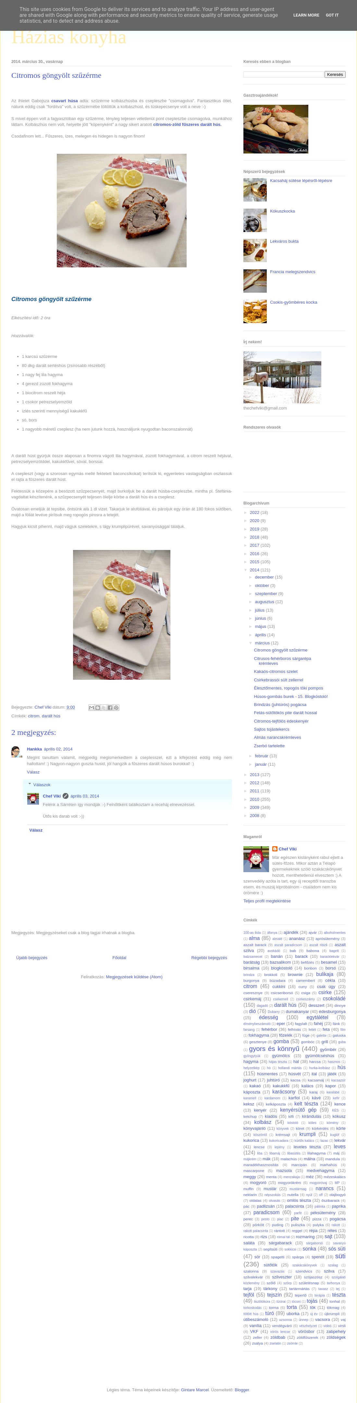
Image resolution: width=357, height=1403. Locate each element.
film (343, 1029)
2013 (255, 774)
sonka (309, 1248)
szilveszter (282, 1277)
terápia (319, 1295)
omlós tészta (299, 1200)
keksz (248, 1104)
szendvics (303, 1271)
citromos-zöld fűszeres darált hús (186, 124)
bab (293, 950)
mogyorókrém (289, 1182)
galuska (339, 1035)
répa (313, 1230)
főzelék (285, 1035)
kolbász (262, 1122)
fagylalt (301, 1023)
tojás (312, 1301)
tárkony (270, 1288)
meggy (249, 1176)
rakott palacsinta (255, 1231)
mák (267, 1158)
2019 (255, 529)
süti (340, 1256)
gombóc (308, 1042)
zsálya (257, 1343)
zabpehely (336, 1331)
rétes (332, 1230)
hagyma (250, 1061)
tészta (339, 1295)
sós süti (337, 1248)
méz (310, 1176)
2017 (255, 545)
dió (252, 1011)
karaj (313, 1092)
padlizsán (266, 1206)
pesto (265, 1219)
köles (312, 1123)
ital (314, 1073)
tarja (247, 1288)
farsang (249, 1029)
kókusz (339, 1116)
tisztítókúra (262, 1301)
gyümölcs (281, 1055)
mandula (332, 1159)
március (263, 642)
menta (271, 1177)
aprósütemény (327, 938)
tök (312, 1307)
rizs (264, 1236)
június (261, 618)
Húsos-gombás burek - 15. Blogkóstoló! (291, 696)
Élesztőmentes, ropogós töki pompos (288, 688)
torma (274, 1307)
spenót (318, 1256)
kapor (330, 1085)
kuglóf (334, 1135)
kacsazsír (338, 1080)
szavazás (277, 1271)
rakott (336, 1225)
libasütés (294, 1153)
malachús (288, 1159)
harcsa (315, 1061)
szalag (333, 1265)
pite (295, 1218)
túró (269, 1313)
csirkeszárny (305, 999)
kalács (308, 1085)
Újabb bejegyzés (31, 957)
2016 (255, 553)
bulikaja (324, 974)
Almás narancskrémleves (277, 737)
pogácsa (338, 1218)
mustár (270, 1188)
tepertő (300, 1295)
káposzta (251, 1092)
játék (331, 1073)
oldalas (256, 1200)
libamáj (274, 1153)
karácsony (283, 1091)
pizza (317, 1219)
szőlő (271, 1283)
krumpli (308, 1134)
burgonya (251, 980)
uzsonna (285, 1320)
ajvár (313, 932)
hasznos (334, 1062)
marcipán (299, 1165)
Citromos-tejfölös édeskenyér (281, 721)
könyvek (283, 1128)
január (261, 764)
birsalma (251, 968)
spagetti (277, 1257)
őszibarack (331, 1200)
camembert (305, 980)
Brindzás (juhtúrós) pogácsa (280, 704)
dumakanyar (297, 1011)
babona (312, 950)
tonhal (334, 1301)
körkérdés (320, 1128)
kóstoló (293, 1123)
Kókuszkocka (282, 211)
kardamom (272, 1098)
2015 (255, 561)
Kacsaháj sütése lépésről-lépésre (301, 180)
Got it (332, 15)
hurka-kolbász (319, 1068)
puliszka (298, 1225)
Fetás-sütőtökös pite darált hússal (285, 712)
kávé (316, 1097)
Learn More (306, 15)
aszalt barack (254, 945)
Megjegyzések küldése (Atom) (134, 976)
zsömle (292, 1343)
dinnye (340, 1005)
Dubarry (274, 1012)
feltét (312, 1029)
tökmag (333, 1307)
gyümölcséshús (319, 1055)
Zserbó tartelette (269, 745)
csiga (305, 993)
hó (269, 1068)
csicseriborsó (282, 993)
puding (277, 1225)
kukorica (251, 1140)
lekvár (340, 1140)
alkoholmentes (335, 932)
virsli (342, 1326)
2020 (255, 520)
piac (280, 1219)
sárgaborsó (314, 1243)
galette (321, 1035)
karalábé (332, 1092)
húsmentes (267, 1073)
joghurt (249, 1080)
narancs (325, 1188)
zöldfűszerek (307, 1337)
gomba (281, 1041)
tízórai (281, 1301)
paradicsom (266, 1212)
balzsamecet (252, 956)
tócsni (296, 1301)
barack (301, 956)
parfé (298, 1213)
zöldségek (336, 1337)
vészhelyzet (308, 1326)
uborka (293, 1313)
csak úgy (326, 986)
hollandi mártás (290, 1068)
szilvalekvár (253, 1277)
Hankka (34, 749)
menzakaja (291, 1177)
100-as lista (252, 932)
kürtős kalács (304, 1140)
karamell (249, 1098)
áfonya (272, 932)
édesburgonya (332, 1011)
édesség (268, 1017)
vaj (343, 1319)
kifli (291, 1116)
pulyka (318, 1225)
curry (303, 986)
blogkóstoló (281, 968)
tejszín (274, 1295)
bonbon (310, 968)
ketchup (250, 1116)
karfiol (294, 1097)
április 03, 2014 (84, 796)
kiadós (271, 1116)
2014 (255, 569)
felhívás (294, 1029)
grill (325, 1041)
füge (306, 1035)
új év (313, 1314)
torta (292, 1307)
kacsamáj (316, 1080)
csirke (325, 992)
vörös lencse (280, 1332)
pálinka (319, 1206)
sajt (328, 1236)
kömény (332, 1123)
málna (309, 1158)
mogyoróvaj (318, 1183)
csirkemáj (252, 998)
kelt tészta (306, 1103)
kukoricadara (279, 1140)
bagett (334, 951)
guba (342, 1042)
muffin (248, 1189)
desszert (316, 1005)
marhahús (328, 1165)
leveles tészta (307, 1146)
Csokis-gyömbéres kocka (293, 302)
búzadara (278, 980)
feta (326, 1029)
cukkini (278, 986)
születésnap (309, 1283)
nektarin (250, 1194)
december (265, 577)
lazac (324, 1140)
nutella (292, 1194)
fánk (336, 1023)
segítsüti (270, 1249)
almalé (277, 939)
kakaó (255, 1085)
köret (300, 1128)
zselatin (275, 1343)
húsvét (295, 1073)
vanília (255, 1325)
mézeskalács (335, 1177)
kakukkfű (281, 1085)
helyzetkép (251, 1068)
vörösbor (306, 1331)
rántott (279, 1230)
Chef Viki (52, 796)
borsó (331, 968)
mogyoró (258, 1182)
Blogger (242, 1389)
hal (296, 1061)
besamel (329, 962)
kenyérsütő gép (298, 1110)
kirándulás (311, 1116)
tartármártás (299, 1289)
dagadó (262, 1005)
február (262, 755)
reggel (297, 1230)
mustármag (297, 1189)
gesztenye (257, 1042)
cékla (330, 980)
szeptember (266, 593)
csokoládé (334, 998)
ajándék (291, 932)
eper (281, 1023)
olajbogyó (337, 1194)
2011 (255, 790)
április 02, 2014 (58, 749)
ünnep (303, 1320)
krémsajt (283, 1134)
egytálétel (317, 1017)
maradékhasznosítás (260, 1165)
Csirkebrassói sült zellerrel (278, 679)
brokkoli (270, 974)
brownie (295, 974)
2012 (255, 782)
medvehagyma (320, 1170)
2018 (255, 537)
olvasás (274, 1200)
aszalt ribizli (318, 945)
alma (254, 938)
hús (342, 1067)
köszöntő (260, 1135)
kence (340, 1104)
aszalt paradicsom (288, 945)
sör (257, 1256)
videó (327, 1326)
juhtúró (273, 1080)
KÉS (335, 1110)
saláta (249, 1242)
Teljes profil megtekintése (267, 900)
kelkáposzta (276, 1104)
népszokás (273, 1195)
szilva (329, 1271)
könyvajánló (254, 1128)
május (261, 626)
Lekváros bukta (284, 241)
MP (337, 1183)
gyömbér (328, 1049)
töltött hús (250, 1314)
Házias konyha (69, 36)
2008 (255, 815)
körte (341, 1128)
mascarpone (253, 1170)
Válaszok (42, 784)
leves (340, 1146)
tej (337, 1289)
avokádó (273, 951)
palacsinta (294, 1206)
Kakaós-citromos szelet (275, 671)
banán (277, 956)
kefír (336, 1098)
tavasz (323, 1289)
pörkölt (258, 1225)
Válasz (33, 772)
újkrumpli (332, 1314)
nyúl (309, 1195)
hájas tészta (278, 1062)
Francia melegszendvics (292, 271)
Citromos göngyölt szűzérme (280, 650)
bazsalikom (280, 962)
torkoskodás (252, 1308)
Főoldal (119, 957)
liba (259, 1153)
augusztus (265, 601)
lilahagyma (316, 1153)
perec (248, 1219)
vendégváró (282, 1326)
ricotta (248, 1237)
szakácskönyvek (304, 1265)
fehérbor (269, 1029)
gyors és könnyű (274, 1048)
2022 (255, 512)
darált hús (51, 716)
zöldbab (277, 1337)
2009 (255, 807)
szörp (287, 1283)
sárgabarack (280, 1242)
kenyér (260, 1110)
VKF (254, 1331)
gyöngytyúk (252, 1056)
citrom (33, 716)
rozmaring (305, 1236)
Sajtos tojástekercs (271, 729)
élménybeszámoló (257, 1024)
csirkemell (280, 999)
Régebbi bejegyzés (209, 957)
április (261, 634)
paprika (339, 1206)
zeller (257, 1337)
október (262, 585)
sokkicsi (290, 1249)
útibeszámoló (255, 1319)
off (321, 1195)
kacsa (295, 1080)
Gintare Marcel (195, 1389)
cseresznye (253, 993)
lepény (280, 1147)
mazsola (284, 1170)
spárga (298, 1257)
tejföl (248, 1295)
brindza (248, 975)
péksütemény (323, 1212)
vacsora (322, 1319)
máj (336, 1153)
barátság (251, 962)
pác (246, 1206)
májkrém (249, 1159)
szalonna (251, 1271)
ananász (297, 938)
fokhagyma (259, 1035)
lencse (259, 1147)
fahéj (318, 1023)
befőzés (307, 962)
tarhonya (333, 1283)
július (260, 610)
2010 (255, 799)
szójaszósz (313, 1277)
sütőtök (270, 1265)
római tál (283, 1237)
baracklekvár (329, 956)
